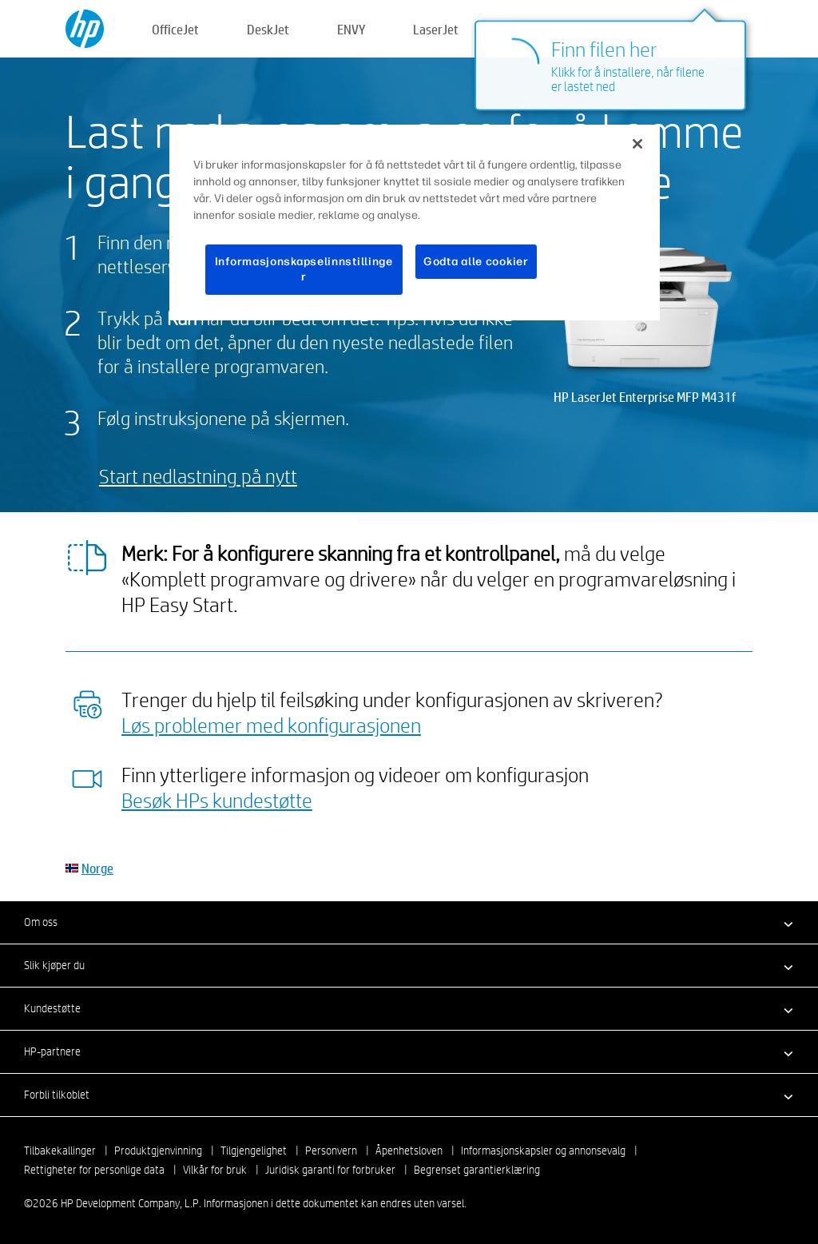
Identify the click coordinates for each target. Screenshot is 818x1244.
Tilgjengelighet (253, 1150)
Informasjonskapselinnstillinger (304, 269)
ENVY (351, 29)
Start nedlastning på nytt (198, 475)
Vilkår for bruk (215, 1170)
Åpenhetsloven (409, 1150)
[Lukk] (637, 143)
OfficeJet (175, 29)
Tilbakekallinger (60, 1150)
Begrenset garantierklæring (477, 1170)
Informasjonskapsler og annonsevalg (543, 1150)
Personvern (331, 1150)
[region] (414, 222)
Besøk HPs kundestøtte (216, 800)
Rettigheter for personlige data (94, 1170)
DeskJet (268, 29)
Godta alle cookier (476, 261)
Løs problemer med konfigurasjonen (271, 724)
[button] (409, 922)
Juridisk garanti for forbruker (330, 1170)
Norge (97, 868)
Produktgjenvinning (158, 1150)
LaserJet (436, 29)
